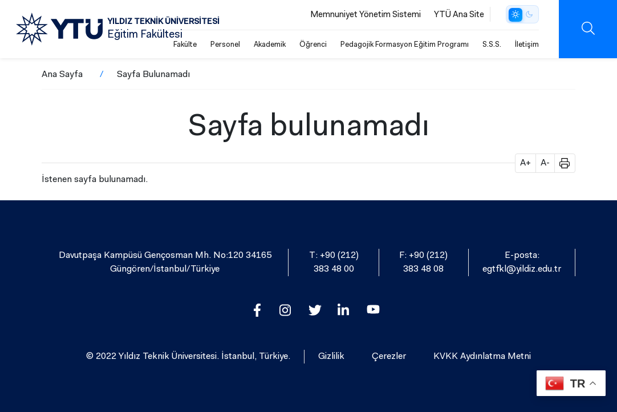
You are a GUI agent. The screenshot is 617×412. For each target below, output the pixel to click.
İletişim (527, 45)
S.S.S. (491, 45)
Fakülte (185, 45)
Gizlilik (331, 356)
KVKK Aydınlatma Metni (482, 356)
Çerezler (389, 356)
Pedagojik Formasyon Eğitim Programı (404, 45)
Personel (225, 45)
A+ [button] (525, 163)
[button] (560, 163)
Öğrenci (313, 45)
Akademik (270, 45)
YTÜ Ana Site (459, 15)
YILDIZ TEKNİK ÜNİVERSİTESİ (163, 22)
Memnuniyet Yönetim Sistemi (365, 15)
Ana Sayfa (62, 74)
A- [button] (545, 163)
